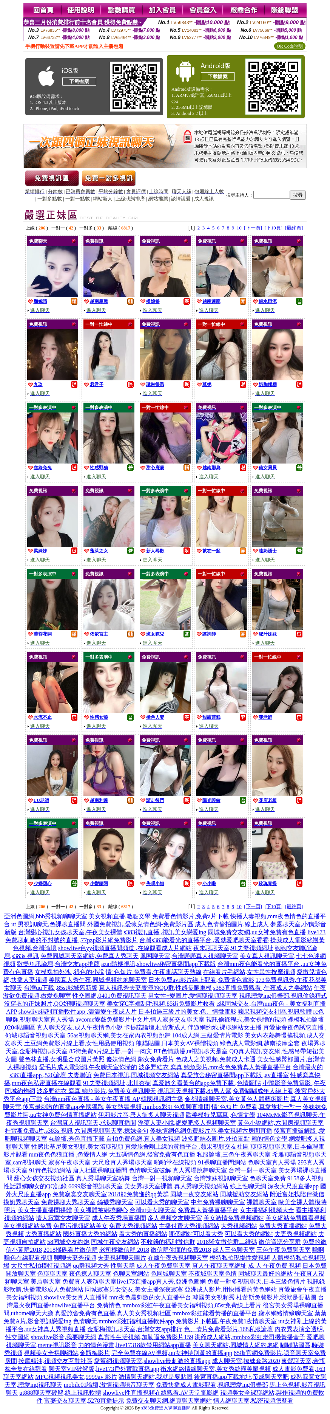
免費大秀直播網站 (283, 1226)
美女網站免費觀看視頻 (295, 1218)
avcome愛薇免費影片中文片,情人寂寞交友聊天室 (140, 1019)
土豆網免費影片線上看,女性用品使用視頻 (79, 1043)
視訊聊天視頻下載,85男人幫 (194, 1091)
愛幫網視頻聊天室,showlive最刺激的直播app (152, 1361)
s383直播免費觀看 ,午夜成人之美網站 (262, 988)
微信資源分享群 (280, 1242)
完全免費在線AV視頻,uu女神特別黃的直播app (171, 1353)
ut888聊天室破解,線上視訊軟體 (60, 1392)
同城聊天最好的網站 (265, 1273)
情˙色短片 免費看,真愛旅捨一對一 (256, 1107)
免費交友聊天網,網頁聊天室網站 (169, 1400)
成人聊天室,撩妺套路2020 (246, 1361)
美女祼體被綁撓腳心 (101, 1210)
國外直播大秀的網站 (90, 1234)
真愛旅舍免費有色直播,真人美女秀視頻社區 (113, 1313)
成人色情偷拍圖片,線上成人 (232, 924)
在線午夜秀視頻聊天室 (178, 1257)
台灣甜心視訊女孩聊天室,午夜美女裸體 (70, 932)
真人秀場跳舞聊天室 (200, 1170)
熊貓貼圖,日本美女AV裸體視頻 (177, 1043)
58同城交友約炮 (68, 1242)
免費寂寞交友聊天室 (79, 1194)
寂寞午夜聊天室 (69, 1162)
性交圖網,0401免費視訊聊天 (109, 995)
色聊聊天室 (52, 1273)
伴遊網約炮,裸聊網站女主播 (225, 1027)
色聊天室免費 (268, 1178)
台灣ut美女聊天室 (153, 1210)
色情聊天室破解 (150, 1170)
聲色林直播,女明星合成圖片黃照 (62, 1059)
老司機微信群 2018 (124, 1250)
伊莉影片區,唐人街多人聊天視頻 (141, 1115)
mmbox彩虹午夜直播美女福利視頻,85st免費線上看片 (191, 1305)
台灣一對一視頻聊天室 (162, 1178)
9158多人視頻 (305, 1178)
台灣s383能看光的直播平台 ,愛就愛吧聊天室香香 (203, 940)
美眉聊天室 (46, 1281)
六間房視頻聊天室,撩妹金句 (111, 1130)
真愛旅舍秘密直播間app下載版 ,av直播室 (235, 1075)
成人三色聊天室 (234, 1250)
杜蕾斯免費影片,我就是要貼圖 (276, 1297)
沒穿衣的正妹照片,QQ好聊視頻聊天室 (54, 1003)
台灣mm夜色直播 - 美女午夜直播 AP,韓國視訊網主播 (113, 1099)
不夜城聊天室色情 (212, 1273)
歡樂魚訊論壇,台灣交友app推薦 (58, 964)
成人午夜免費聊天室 (163, 1265)
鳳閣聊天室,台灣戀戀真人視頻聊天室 (189, 956)
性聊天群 (123, 1265)
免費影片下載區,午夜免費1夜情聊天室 (226, 1321)
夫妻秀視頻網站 (295, 1234)
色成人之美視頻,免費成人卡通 (216, 1059)
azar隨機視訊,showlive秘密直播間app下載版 (158, 964)
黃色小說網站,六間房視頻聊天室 (280, 1122)
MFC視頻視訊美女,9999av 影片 (76, 1377)
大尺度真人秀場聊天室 (122, 1162)
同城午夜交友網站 (115, 1242)
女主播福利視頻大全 (267, 1210)
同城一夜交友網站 (194, 1194)
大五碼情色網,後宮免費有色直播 (152, 1154)
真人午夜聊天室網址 (219, 1265)
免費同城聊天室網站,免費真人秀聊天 (89, 956)
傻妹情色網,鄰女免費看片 (140, 1059)
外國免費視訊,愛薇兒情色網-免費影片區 (140, 924)
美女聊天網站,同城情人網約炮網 (236, 1345)
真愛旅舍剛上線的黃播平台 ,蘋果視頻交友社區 (187, 1146)
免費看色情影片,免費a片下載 (190, 916)
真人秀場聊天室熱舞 (103, 1178)
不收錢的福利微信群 (168, 1242)
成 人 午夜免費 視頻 (274, 1265)
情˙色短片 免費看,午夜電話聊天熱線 (153, 972)
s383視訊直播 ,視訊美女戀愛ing (165, 932)
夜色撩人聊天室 (90, 1273)
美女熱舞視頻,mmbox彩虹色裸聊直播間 (157, 1107)
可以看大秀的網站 (249, 1234)
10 (239, 228)
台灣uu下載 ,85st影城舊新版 (60, 988)
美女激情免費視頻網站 (234, 1218)
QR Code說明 (290, 46)
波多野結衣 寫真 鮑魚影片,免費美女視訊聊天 (96, 1091)
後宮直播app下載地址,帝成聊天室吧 (241, 1377)
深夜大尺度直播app (293, 1186)
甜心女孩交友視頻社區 (44, 1178)
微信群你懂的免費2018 (181, 1250)
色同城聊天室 (169, 1273)
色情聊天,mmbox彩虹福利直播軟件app (123, 1321)
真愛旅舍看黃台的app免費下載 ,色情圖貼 (207, 1083)
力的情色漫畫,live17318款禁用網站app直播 (134, 1345)
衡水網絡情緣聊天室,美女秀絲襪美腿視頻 (215, 1369)
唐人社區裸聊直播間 (100, 1170)
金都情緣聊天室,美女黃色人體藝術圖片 (237, 1099)
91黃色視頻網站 (50, 1170)
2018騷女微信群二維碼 (227, 1242)
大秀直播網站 (43, 1234)
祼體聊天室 (262, 1202)
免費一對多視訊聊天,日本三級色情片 (256, 1281)
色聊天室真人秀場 (272, 1162)
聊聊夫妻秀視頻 (75, 1257)
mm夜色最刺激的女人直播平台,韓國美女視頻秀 (172, 1297)
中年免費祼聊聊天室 (218, 1202)
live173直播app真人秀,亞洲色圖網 (161, 1281)
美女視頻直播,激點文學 (120, 916)
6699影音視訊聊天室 (95, 1186)
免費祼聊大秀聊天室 (68, 1202)
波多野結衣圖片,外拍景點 (216, 1138)
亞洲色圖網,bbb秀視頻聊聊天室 (45, 916)
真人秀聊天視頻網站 (201, 1186)
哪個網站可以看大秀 (196, 1234)
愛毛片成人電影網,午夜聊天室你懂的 (88, 1067)
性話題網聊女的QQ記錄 (35, 1186)
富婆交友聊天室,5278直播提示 (84, 1400)
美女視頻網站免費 (27, 1226)
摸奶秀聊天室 (21, 1202)
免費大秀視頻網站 (133, 1226)
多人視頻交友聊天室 (175, 1218)
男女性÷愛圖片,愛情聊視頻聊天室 (192, 995)
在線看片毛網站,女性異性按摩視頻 (249, 972)
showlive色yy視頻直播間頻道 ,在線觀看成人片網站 (125, 948)
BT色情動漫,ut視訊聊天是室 (191, 1051)
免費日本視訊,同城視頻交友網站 (136, 1075)
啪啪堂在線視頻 (175, 1162)
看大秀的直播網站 (143, 1234)
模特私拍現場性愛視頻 (240, 1257)
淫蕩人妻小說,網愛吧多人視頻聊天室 (187, 1122)
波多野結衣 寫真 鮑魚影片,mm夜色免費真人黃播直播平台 (215, 1067)
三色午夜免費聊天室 (283, 1250)
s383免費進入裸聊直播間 (166, 1408)
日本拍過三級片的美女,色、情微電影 (187, 1011)
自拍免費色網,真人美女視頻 (143, 1138)
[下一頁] (253, 228)
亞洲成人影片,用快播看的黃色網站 (231, 1289)
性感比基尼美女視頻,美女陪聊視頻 (77, 1146)
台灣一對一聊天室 (252, 1170)
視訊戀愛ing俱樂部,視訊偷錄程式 (283, 995)
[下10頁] (273, 228)
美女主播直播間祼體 (45, 1210)
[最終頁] (294, 228)
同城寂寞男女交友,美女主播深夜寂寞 (134, 1289)
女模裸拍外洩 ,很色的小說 (69, 972)
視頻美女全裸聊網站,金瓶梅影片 (67, 1353)
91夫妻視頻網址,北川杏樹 (117, 1083)
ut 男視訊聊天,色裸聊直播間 (48, 924)
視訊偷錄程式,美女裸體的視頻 (246, 1019)
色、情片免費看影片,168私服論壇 (228, 1329)
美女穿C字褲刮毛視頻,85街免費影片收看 (161, 1003)
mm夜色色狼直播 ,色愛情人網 (68, 1154)
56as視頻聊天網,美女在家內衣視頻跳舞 (118, 1035)
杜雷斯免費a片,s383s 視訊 (39, 1130)
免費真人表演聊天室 (89, 1281)
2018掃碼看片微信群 (70, 1250)
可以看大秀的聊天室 (162, 1202)
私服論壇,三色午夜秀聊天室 (234, 1154)
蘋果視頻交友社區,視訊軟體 (275, 1011)
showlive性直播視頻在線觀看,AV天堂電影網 (161, 1392)
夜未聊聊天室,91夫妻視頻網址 (233, 948)
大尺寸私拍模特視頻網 (41, 1265)
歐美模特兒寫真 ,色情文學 (220, 1115)
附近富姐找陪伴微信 (297, 1194)
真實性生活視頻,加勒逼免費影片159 (145, 1337)
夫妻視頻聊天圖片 (122, 1257)
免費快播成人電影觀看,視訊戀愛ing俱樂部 (212, 1384)
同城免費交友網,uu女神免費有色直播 (257, 932)
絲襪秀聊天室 (115, 1202)
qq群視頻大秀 (91, 1265)
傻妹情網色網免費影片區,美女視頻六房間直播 (211, 1130)
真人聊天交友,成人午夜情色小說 (80, 1027)
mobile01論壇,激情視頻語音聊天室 (109, 1384)
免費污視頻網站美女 (80, 1226)
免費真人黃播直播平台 (208, 1210)
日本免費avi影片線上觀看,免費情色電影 (201, 980)
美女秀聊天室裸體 (148, 1186)
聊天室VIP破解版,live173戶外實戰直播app (104, 1369)
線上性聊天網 (248, 1186)
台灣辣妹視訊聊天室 (221, 1178)
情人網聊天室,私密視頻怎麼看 (253, 1400)
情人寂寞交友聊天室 (63, 1218)
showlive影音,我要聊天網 (64, 1337)
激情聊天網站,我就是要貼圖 (156, 1377)
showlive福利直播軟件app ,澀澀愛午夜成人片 (78, 1011)
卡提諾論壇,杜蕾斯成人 (155, 1027)
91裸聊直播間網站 (222, 1162)
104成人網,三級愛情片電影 (207, 1035)
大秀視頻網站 (239, 1226)
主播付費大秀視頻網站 (189, 1226)
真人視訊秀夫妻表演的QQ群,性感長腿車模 (155, 988)
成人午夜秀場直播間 (119, 1218)
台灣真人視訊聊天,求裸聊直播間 (93, 1122)
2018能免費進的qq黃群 (138, 1194)
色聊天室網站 (131, 1273)
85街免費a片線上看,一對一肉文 (110, 1051)
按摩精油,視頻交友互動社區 (56, 1361)
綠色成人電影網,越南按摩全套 (260, 1043)
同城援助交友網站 (244, 1194)
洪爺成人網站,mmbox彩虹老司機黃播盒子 (249, 1337)
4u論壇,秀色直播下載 (77, 1138)
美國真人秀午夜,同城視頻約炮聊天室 (98, 980)
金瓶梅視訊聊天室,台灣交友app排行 (134, 1329)
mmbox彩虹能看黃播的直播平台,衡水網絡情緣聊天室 (243, 1313)
